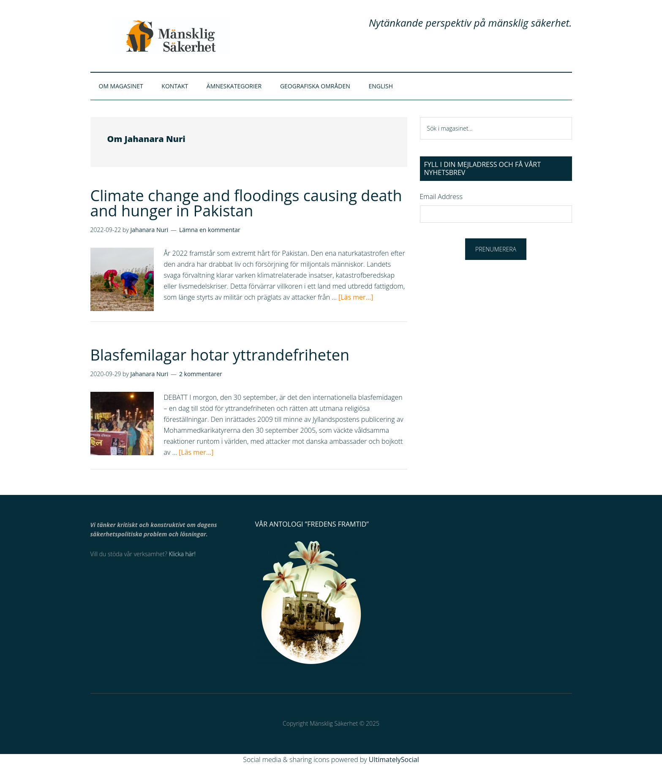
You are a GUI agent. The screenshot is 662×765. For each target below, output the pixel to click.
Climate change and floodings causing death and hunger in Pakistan (246, 203)
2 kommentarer (200, 374)
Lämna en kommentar (209, 230)
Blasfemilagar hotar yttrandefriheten (220, 354)
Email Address (441, 196)
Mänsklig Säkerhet (170, 36)
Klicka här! (182, 554)
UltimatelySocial (394, 759)
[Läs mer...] (355, 297)
